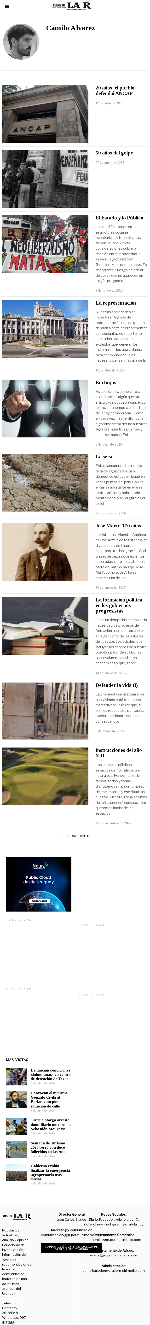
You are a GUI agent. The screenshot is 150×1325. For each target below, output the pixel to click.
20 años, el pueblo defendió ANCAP (115, 90)
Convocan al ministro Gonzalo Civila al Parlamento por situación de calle (45, 1092)
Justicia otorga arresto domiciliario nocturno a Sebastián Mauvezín (47, 1117)
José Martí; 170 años (118, 526)
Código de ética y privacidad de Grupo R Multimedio (71, 1241)
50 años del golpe (114, 153)
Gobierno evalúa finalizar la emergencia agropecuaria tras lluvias (46, 1165)
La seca (104, 456)
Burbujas (106, 382)
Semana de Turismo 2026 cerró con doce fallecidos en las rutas (45, 1140)
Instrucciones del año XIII (119, 753)
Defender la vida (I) (117, 685)
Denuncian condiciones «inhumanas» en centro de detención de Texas (47, 1067)
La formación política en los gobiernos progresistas (119, 605)
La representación (116, 303)
